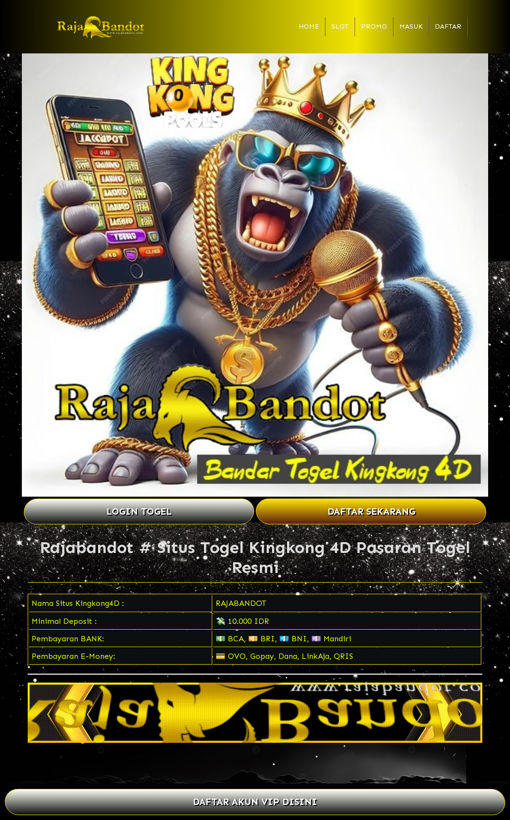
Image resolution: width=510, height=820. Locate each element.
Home (309, 26)
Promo (374, 26)
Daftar (448, 26)
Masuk (411, 26)
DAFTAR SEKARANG (371, 511)
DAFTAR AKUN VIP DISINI (255, 801)
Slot (340, 26)
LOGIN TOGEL (138, 511)
